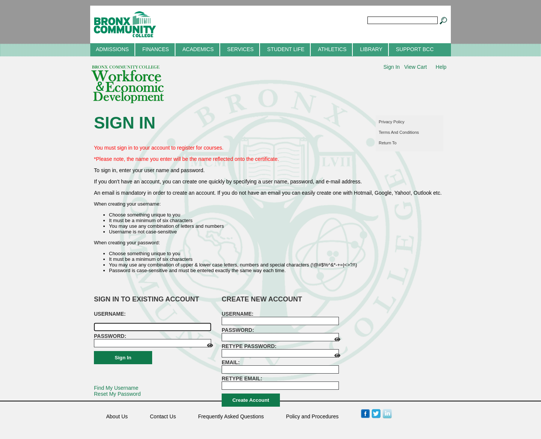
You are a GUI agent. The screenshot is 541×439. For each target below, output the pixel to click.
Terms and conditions (399, 132)
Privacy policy (391, 122)
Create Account (250, 400)
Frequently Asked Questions (231, 416)
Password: (110, 336)
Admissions (112, 49)
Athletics (332, 49)
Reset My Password (117, 394)
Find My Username (116, 388)
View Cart (415, 67)
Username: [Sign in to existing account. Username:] (110, 314)
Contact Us (163, 416)
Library (371, 49)
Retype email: (242, 378)
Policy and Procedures (312, 416)
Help (441, 67)
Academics (197, 49)
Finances (155, 49)
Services (240, 49)
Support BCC (415, 49)
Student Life (285, 49)
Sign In (391, 67)
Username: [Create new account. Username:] (238, 314)
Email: (231, 362)
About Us (117, 416)
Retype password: (249, 346)
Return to (388, 143)
